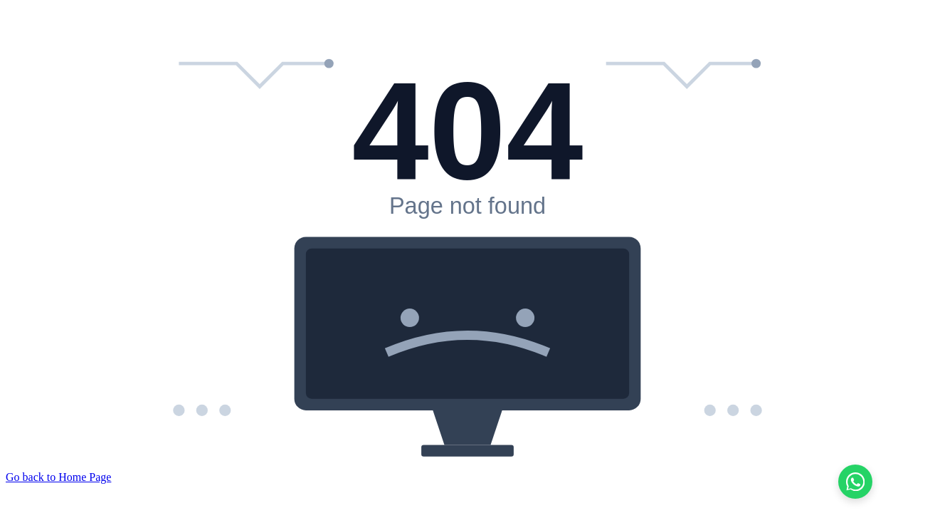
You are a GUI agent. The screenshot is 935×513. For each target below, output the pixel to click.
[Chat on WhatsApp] (855, 482)
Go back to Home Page (58, 477)
